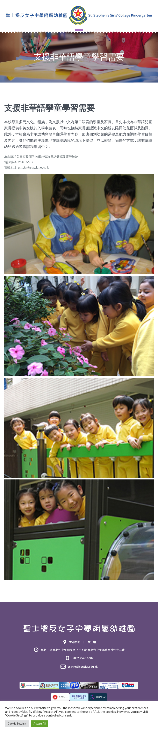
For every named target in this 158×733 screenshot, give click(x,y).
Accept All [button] (40, 723)
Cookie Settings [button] (17, 723)
